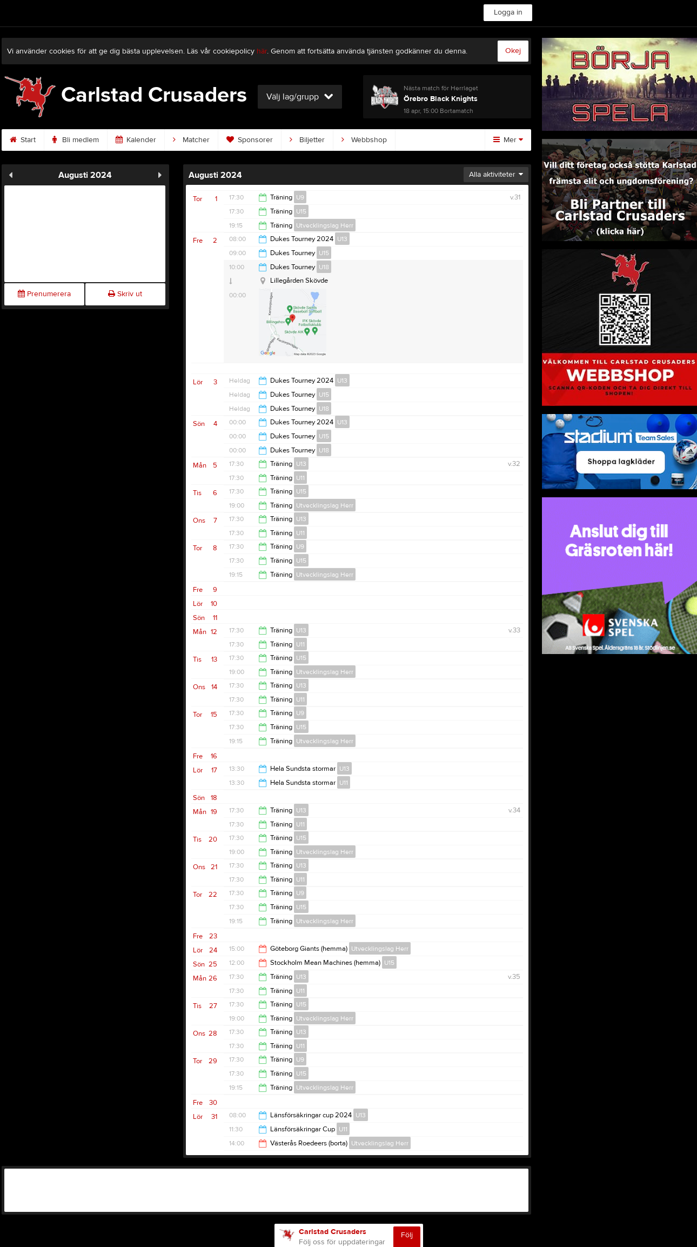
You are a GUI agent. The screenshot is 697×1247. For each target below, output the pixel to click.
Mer (508, 140)
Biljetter (307, 140)
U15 (301, 211)
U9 (300, 197)
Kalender (136, 140)
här (262, 51)
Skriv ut (125, 294)
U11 (300, 478)
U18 (324, 267)
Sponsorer (249, 140)
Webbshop (364, 140)
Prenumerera (44, 294)
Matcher (191, 140)
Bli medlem (75, 140)
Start (23, 140)
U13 (342, 239)
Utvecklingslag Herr (324, 225)
